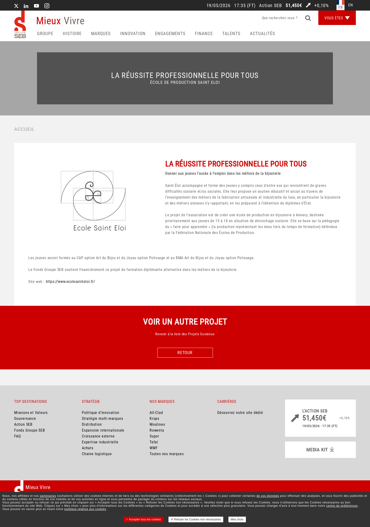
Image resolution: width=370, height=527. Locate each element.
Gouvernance (25, 418)
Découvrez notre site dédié (240, 412)
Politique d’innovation (100, 412)
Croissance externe (98, 436)
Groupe (45, 33)
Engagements (170, 33)
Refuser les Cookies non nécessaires (196, 519)
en (350, 5)
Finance (204, 33)
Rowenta (157, 430)
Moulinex (157, 424)
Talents (231, 33)
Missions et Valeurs (31, 412)
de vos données (267, 496)
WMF (154, 448)
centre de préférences (342, 505)
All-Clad (156, 412)
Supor (154, 436)
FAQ (17, 436)
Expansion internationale (103, 430)
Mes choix (237, 519)
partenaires (48, 496)
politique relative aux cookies (85, 509)
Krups (154, 418)
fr (340, 7)
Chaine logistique (97, 454)
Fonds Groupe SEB (29, 430)
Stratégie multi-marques (102, 418)
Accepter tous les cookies (143, 519)
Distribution (92, 424)
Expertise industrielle (100, 442)
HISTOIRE (72, 33)
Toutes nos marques (167, 454)
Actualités (262, 33)
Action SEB (23, 424)
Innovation (133, 33)
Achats (87, 448)
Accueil (24, 129)
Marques (101, 33)
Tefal (154, 442)
